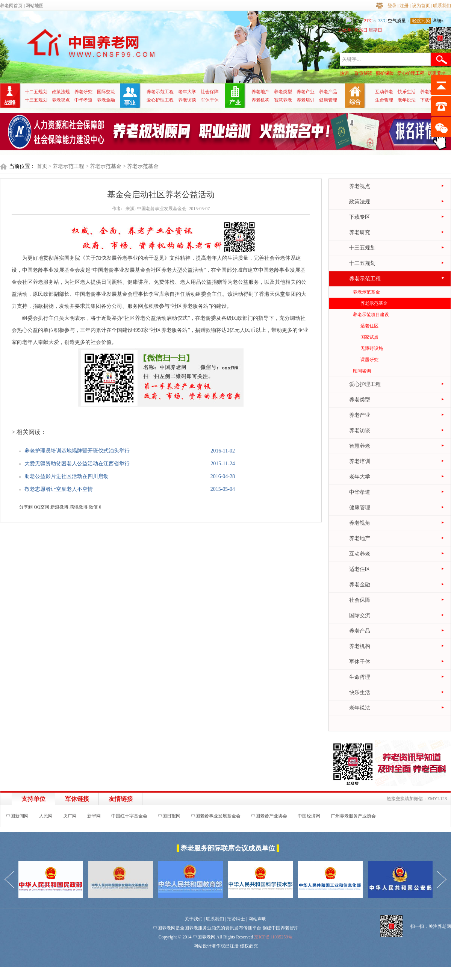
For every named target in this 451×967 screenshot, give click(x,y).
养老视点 (61, 100)
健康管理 (328, 100)
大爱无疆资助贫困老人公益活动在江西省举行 (77, 463)
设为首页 (421, 5)
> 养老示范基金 (103, 166)
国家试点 (369, 337)
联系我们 (442, 5)
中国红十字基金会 (129, 816)
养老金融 (106, 100)
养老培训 (306, 100)
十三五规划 (36, 100)
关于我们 (194, 919)
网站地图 (35, 5)
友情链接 (121, 799)
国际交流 (106, 91)
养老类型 (283, 91)
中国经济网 (309, 816)
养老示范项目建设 (371, 314)
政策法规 (61, 91)
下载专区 (429, 100)
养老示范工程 (160, 91)
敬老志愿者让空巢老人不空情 (58, 489)
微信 (93, 507)
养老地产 (260, 91)
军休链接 (77, 799)
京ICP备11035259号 (273, 937)
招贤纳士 (236, 919)
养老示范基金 (366, 292)
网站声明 (257, 919)
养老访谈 (187, 100)
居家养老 (437, 73)
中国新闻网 (17, 816)
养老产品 (328, 91)
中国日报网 (169, 816)
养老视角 (429, 91)
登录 (392, 5)
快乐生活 (407, 91)
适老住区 (369, 325)
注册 (404, 5)
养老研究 (83, 91)
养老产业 (306, 91)
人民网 (46, 816)
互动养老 (384, 91)
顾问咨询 (362, 371)
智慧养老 (283, 100)
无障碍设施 (371, 348)
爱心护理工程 (410, 73)
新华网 (94, 816)
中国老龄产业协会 (269, 816)
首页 (42, 166)
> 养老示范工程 (66, 166)
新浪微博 (59, 507)
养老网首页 (11, 5)
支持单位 (33, 799)
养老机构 (260, 100)
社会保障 (210, 91)
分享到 (26, 507)
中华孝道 (83, 100)
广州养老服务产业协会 (353, 816)
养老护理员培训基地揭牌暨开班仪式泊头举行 (77, 451)
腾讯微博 (79, 507)
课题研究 (369, 359)
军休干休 (210, 100)
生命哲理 (384, 100)
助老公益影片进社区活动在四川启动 (66, 476)
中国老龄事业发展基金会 (216, 816)
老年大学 (187, 91)
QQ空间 (41, 507)
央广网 (70, 816)
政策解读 (363, 73)
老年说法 (407, 100)
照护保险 (385, 73)
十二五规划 (36, 91)
